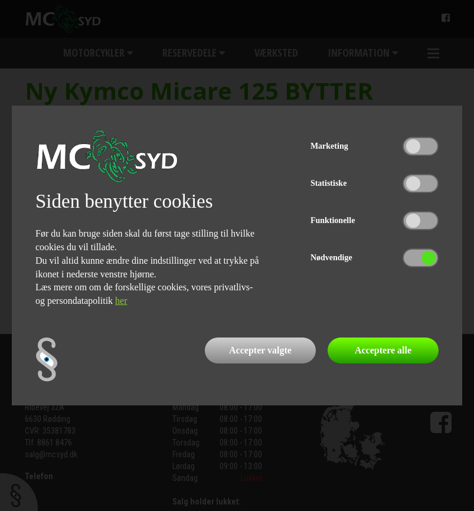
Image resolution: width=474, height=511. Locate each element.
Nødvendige (331, 257)
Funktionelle (332, 220)
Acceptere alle (383, 350)
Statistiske (328, 183)
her (121, 301)
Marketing (329, 146)
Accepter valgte (260, 350)
